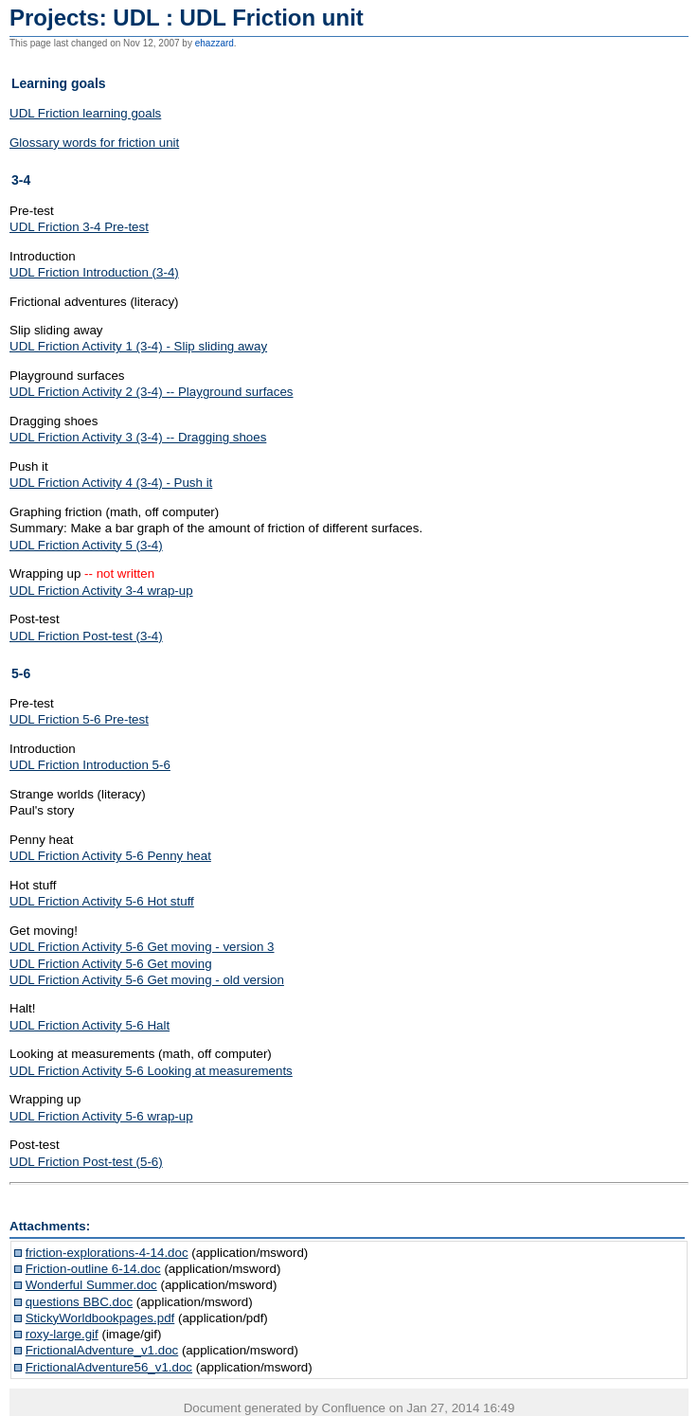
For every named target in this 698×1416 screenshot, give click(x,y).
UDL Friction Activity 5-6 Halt (89, 1025)
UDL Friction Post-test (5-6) (86, 1162)
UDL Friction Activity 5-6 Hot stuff (101, 901)
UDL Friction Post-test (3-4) (86, 636)
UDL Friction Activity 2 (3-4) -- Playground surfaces (151, 392)
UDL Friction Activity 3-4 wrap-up (101, 590)
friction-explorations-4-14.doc (107, 1253)
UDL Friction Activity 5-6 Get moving (110, 964)
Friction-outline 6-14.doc (93, 1269)
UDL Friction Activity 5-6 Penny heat (110, 856)
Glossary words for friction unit (94, 142)
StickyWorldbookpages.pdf (100, 1318)
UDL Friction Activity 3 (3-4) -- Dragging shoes (137, 437)
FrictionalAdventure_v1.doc (102, 1350)
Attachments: (49, 1226)
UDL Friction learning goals (85, 113)
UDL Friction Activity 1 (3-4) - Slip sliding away (138, 346)
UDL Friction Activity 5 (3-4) (86, 545)
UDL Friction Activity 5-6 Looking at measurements (151, 1071)
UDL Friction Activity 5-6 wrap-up (101, 1116)
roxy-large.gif (62, 1334)
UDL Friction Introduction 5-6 (89, 765)
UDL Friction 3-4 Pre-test (79, 227)
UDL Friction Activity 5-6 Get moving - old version (146, 980)
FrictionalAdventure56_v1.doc (109, 1367)
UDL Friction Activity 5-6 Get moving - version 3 (142, 947)
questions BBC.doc (79, 1302)
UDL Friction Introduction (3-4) (94, 272)
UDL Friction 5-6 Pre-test (79, 719)
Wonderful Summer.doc (91, 1285)
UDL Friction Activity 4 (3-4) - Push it (110, 482)
